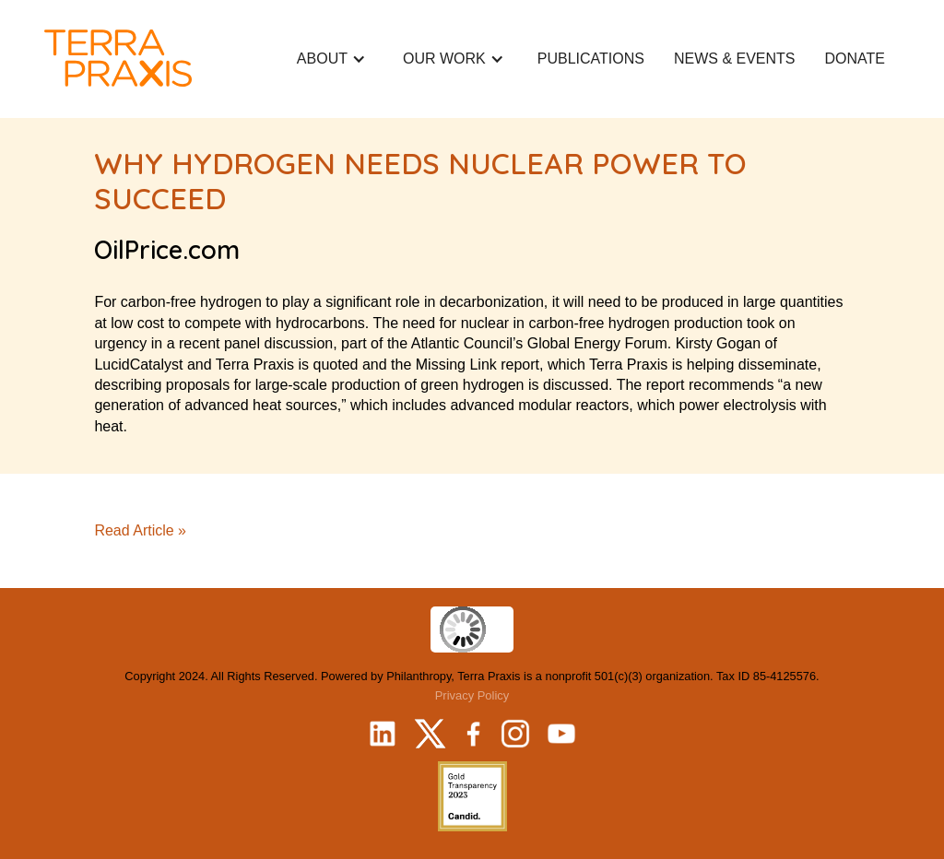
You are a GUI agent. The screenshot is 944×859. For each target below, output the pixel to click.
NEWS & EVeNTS (735, 58)
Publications (590, 58)
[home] (118, 58)
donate (855, 58)
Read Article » (140, 530)
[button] (331, 58)
